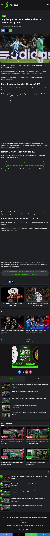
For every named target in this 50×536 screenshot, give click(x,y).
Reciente (12, 379)
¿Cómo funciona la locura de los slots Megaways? (24, 405)
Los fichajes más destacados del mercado (11, 338)
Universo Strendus (28, 525)
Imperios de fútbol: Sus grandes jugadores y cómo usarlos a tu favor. (29, 398)
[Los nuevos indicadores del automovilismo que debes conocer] (12, 454)
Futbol (7, 12)
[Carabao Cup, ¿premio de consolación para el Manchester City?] (12, 322)
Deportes (9, 525)
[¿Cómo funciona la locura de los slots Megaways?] (6, 408)
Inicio (3, 12)
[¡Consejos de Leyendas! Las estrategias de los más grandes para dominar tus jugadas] (6, 386)
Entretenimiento (19, 525)
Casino (13, 525)
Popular (38, 379)
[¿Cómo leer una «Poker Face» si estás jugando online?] (37, 454)
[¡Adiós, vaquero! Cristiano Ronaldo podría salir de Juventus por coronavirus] (37, 322)
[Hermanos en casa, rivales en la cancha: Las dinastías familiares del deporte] (6, 415)
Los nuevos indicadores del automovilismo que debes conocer (26, 505)
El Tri (10, 79)
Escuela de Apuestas (38, 525)
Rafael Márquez (18, 96)
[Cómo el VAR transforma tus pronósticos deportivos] (6, 393)
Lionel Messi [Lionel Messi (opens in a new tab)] (13, 230)
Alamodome (6, 71)
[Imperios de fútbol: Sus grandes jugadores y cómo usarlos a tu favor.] (6, 401)
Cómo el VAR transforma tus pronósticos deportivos (25, 391)
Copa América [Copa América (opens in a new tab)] (17, 155)
